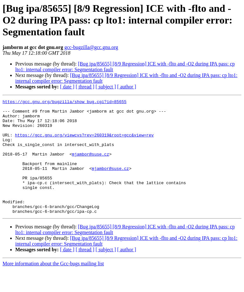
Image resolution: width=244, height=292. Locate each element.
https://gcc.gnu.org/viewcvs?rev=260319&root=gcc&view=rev (84, 142)
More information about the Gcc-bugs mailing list (53, 286)
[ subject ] (106, 86)
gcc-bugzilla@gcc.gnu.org (91, 47)
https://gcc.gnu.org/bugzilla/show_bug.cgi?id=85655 (64, 102)
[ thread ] (85, 86)
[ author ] (126, 86)
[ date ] (67, 86)
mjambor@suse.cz (90, 165)
